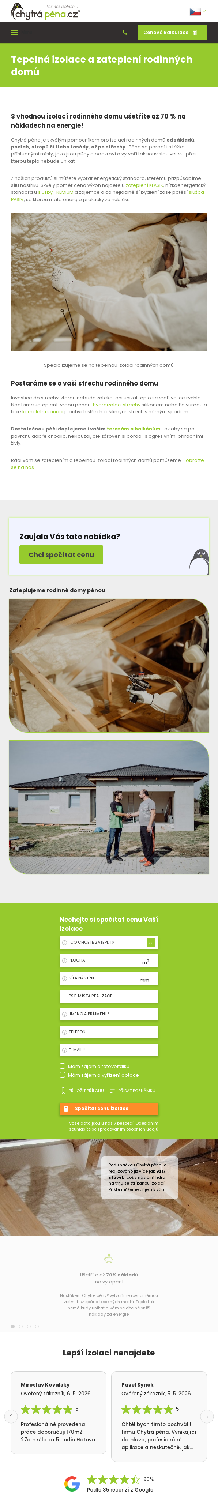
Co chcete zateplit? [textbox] (92, 942)
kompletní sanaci (42, 412)
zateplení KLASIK (144, 185)
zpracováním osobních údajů (128, 1129)
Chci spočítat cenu (61, 554)
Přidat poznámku (132, 1091)
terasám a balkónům (134, 429)
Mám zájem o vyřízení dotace (103, 1075)
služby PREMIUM (55, 192)
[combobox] (111, 942)
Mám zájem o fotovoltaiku (98, 1066)
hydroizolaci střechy (116, 405)
